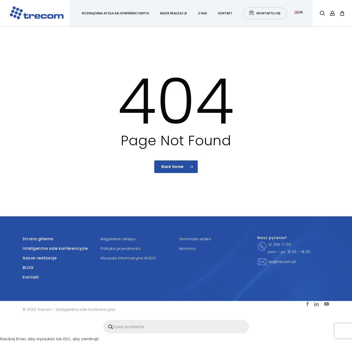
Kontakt (31, 277)
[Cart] (342, 13)
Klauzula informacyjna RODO (128, 258)
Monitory (187, 248)
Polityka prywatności (121, 248)
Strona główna (38, 239)
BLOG (28, 267)
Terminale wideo (195, 239)
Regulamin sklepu (118, 239)
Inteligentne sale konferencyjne (55, 248)
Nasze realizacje (40, 258)
